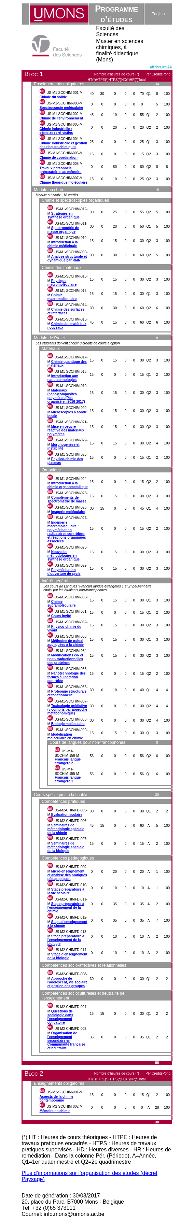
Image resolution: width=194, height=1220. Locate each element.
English (158, 14)
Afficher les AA (161, 67)
